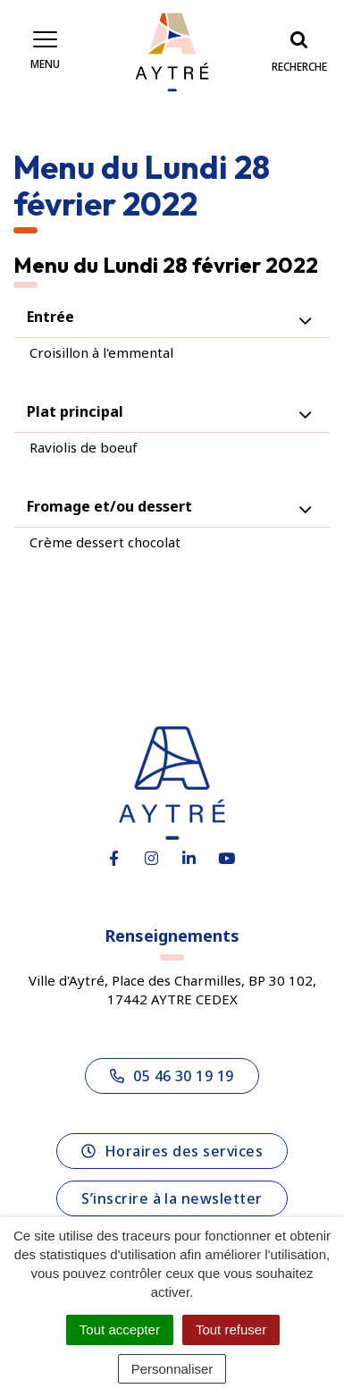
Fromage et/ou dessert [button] (109, 506)
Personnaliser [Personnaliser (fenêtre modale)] (172, 1368)
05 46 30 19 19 (172, 1076)
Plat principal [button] (75, 411)
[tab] (172, 317)
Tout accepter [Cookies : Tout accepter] (120, 1329)
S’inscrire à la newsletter (171, 1198)
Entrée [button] (50, 316)
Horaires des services (172, 1151)
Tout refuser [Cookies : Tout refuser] (231, 1329)
